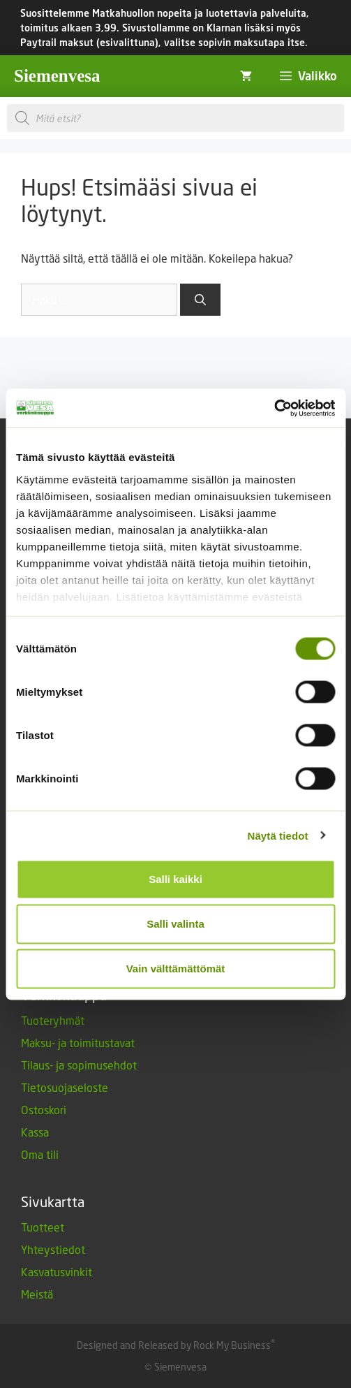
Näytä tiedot (278, 835)
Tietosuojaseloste (64, 1087)
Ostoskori (43, 1109)
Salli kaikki (175, 879)
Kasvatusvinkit (56, 1271)
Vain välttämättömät (175, 968)
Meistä (37, 1294)
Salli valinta (175, 924)
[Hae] (200, 300)
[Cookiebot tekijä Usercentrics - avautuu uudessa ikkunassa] (274, 408)
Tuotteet (42, 1227)
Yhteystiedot (53, 1249)
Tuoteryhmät (52, 1020)
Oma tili (40, 1154)
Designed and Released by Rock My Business (174, 1345)
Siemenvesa (57, 75)
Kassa (35, 1132)
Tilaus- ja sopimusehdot (79, 1065)
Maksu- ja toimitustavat (78, 1042)
